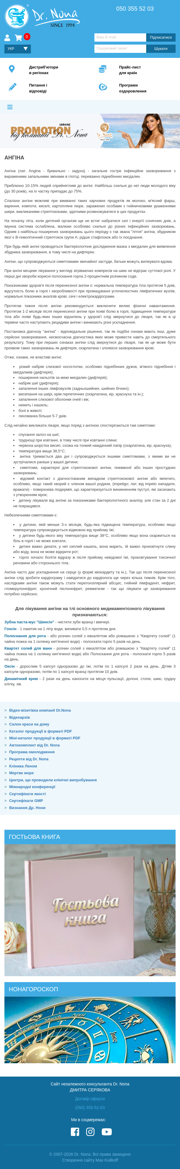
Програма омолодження (32, 752)
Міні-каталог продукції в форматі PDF (44, 738)
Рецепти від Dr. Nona (29, 759)
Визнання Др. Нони (27, 808)
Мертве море (21, 773)
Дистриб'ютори (55, 70)
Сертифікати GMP (26, 800)
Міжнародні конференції (32, 787)
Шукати (161, 48)
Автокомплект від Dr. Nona (34, 745)
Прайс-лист (145, 70)
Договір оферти (90, 1098)
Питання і (55, 88)
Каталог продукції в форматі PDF (40, 731)
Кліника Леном (23, 766)
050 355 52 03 (135, 8)
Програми (145, 88)
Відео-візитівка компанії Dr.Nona (40, 710)
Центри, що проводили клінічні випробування (53, 780)
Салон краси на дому (29, 724)
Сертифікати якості (27, 794)
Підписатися (161, 37)
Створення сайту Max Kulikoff (90, 1160)
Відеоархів (19, 717)
